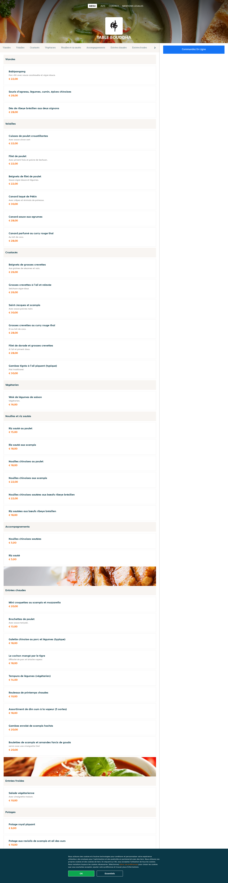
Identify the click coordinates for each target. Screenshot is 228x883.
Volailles (20, 47)
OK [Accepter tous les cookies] (81, 873)
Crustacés (34, 47)
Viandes (7, 47)
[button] (155, 47)
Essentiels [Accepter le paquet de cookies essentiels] (110, 873)
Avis (102, 5)
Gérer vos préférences (129, 864)
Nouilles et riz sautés (71, 47)
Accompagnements (96, 47)
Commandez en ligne (194, 49)
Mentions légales (132, 5)
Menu (92, 5)
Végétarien (50, 47)
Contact (114, 5)
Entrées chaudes (119, 47)
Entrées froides (139, 47)
